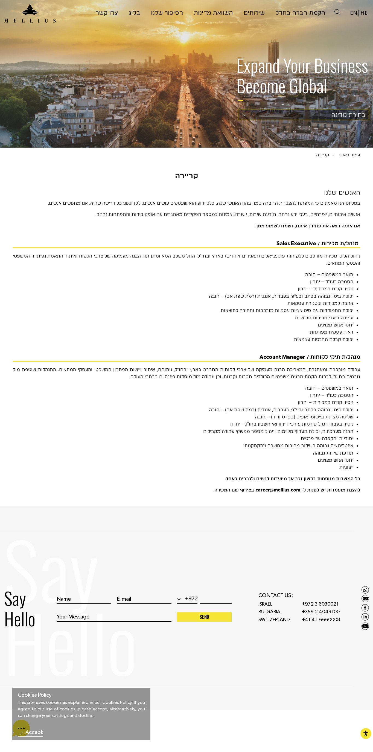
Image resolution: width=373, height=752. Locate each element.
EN (353, 8)
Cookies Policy (35, 695)
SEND (204, 621)
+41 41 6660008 (321, 624)
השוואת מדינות (213, 8)
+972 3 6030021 (320, 608)
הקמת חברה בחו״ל (300, 8)
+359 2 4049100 (321, 616)
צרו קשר (107, 8)
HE (364, 8)
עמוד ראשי (349, 154)
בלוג (134, 8)
